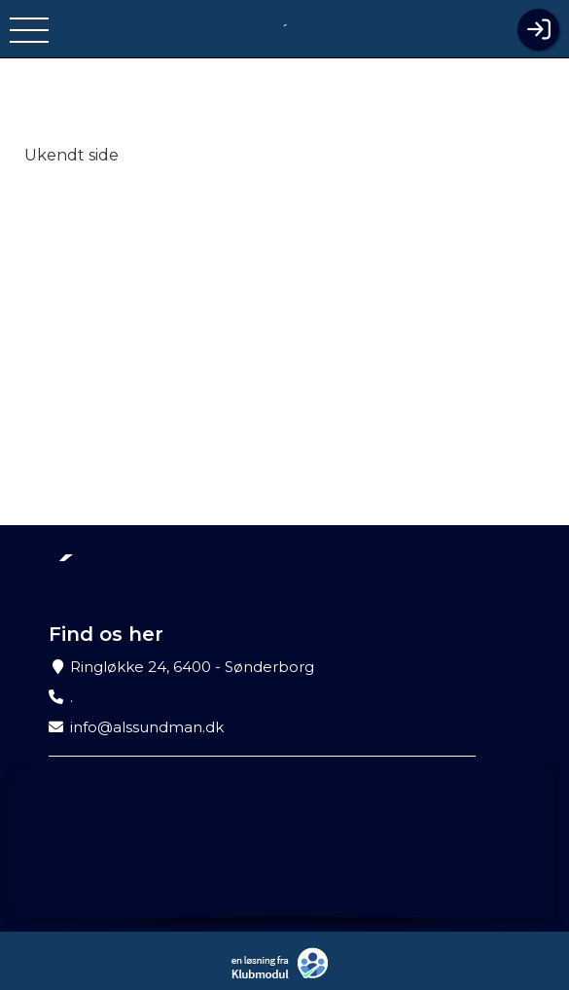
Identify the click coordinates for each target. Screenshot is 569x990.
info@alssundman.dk (147, 727)
